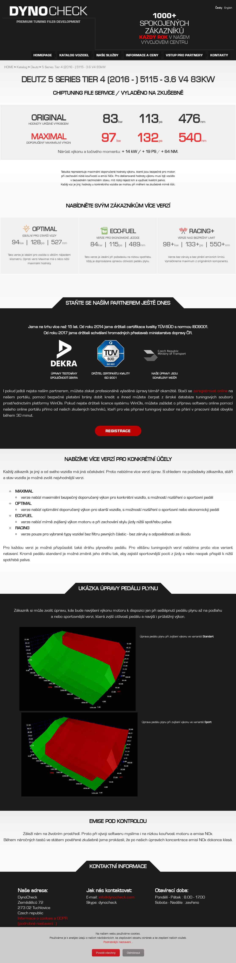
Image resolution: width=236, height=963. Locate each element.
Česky (218, 7)
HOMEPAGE (43, 55)
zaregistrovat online (210, 390)
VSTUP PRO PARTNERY (184, 55)
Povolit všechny (106, 952)
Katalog (22, 67)
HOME (8, 67)
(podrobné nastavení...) (37, 923)
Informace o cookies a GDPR (42, 918)
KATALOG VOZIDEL (74, 55)
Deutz (34, 67)
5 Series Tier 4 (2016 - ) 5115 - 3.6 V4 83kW (74, 67)
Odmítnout (133, 952)
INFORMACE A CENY (142, 55)
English (228, 7)
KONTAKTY (219, 55)
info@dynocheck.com (117, 897)
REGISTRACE (118, 430)
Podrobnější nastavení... (118, 942)
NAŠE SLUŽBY (107, 55)
